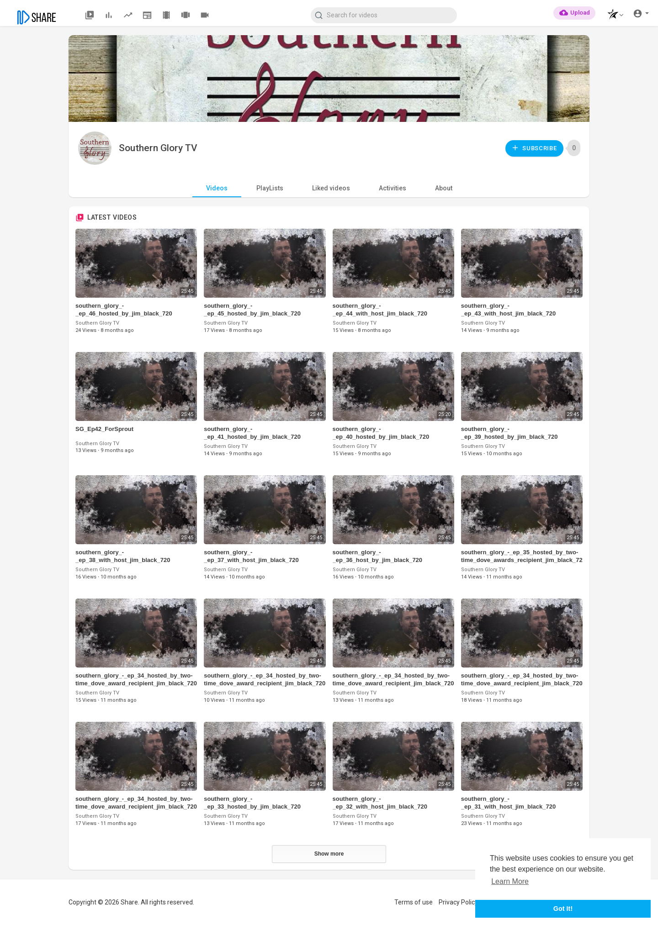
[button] (613, 15)
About (443, 188)
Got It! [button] (563, 908)
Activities (392, 188)
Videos (217, 188)
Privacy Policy (458, 902)
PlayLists (269, 188)
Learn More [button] (510, 881)
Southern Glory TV (158, 147)
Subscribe (534, 148)
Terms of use (413, 902)
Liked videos (331, 188)
